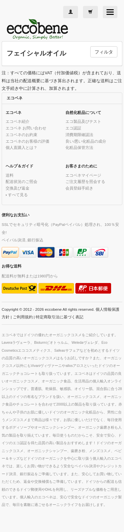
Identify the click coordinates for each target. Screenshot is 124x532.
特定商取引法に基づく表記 (59, 317)
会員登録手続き (79, 188)
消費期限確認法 (79, 134)
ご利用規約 (23, 317)
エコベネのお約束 (21, 134)
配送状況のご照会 (21, 181)
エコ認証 (73, 128)
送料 (10, 175)
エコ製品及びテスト (83, 121)
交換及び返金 (17, 188)
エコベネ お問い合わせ (26, 128)
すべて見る (18, 195)
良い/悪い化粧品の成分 (85, 141)
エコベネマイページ (83, 175)
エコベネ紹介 (17, 121)
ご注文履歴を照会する (85, 181)
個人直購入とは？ (21, 147)
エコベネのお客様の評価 (27, 141)
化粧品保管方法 (79, 147)
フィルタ (104, 51)
